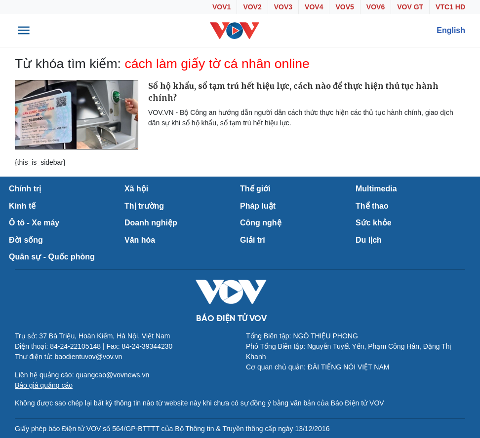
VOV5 (344, 7)
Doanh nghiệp (150, 223)
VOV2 (252, 7)
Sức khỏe (374, 223)
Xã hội (136, 188)
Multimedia (376, 188)
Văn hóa (139, 240)
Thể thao (372, 206)
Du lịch (369, 240)
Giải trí (252, 240)
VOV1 (221, 7)
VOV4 (314, 7)
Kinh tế (22, 206)
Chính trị (25, 188)
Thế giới (255, 188)
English (451, 30)
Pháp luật (258, 206)
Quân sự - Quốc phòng (52, 257)
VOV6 (375, 7)
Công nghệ (260, 223)
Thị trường (144, 206)
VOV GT (410, 7)
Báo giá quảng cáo (44, 385)
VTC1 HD (450, 7)
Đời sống (26, 240)
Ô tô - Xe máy (34, 223)
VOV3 (283, 7)
